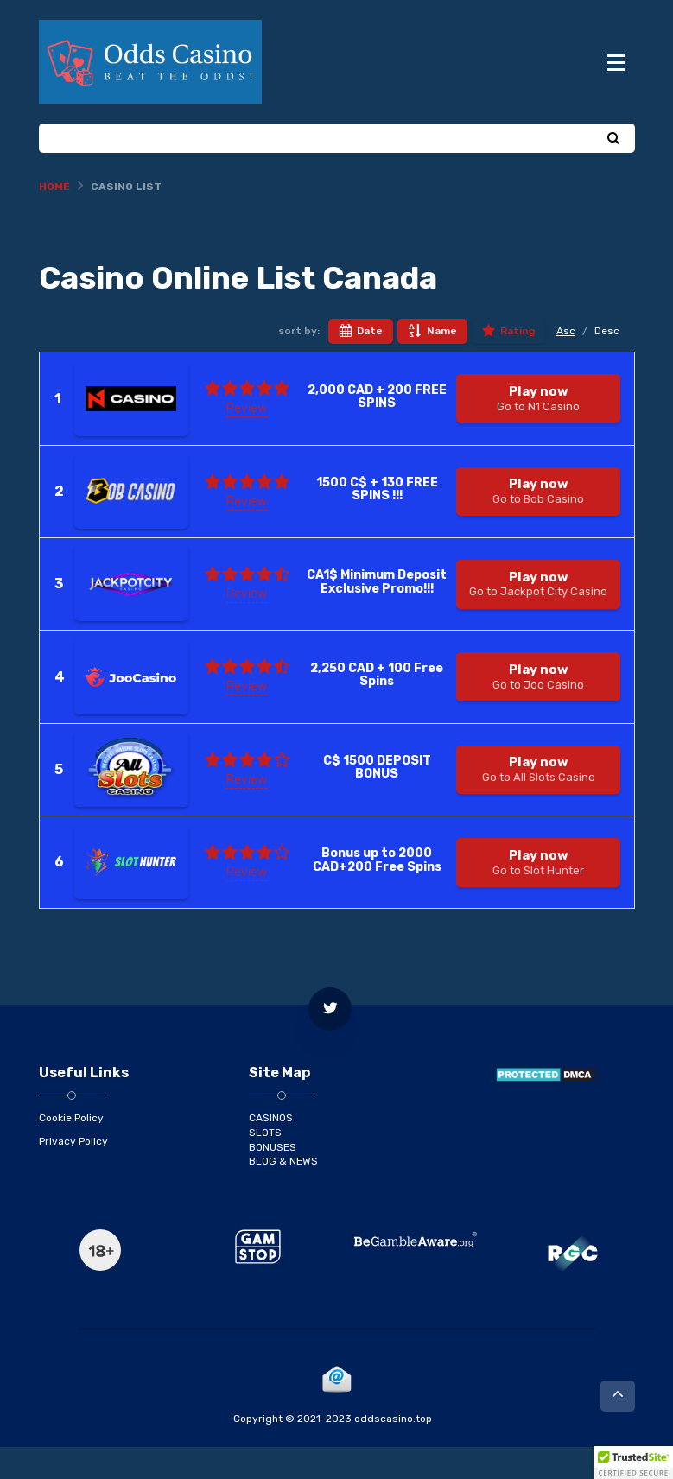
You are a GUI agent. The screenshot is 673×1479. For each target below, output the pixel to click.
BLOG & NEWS (283, 1194)
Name (432, 364)
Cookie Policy (71, 1151)
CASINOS (271, 1151)
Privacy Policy (73, 1173)
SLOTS (265, 1164)
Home (54, 219)
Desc (606, 364)
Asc (565, 364)
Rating (508, 364)
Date (361, 364)
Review (246, 441)
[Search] (613, 171)
